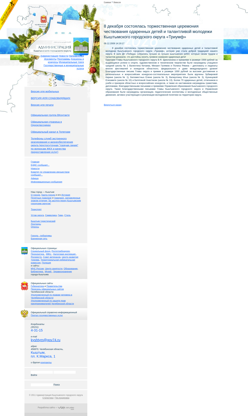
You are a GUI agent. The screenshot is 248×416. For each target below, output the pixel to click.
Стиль (67, 215)
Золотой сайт (9, 15)
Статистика (48, 398)
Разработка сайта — (56, 407)
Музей (48, 271)
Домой (53, 28)
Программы (63, 59)
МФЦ (49, 254)
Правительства (54, 286)
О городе (35, 195)
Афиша (34, 178)
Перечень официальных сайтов (47, 289)
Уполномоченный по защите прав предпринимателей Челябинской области (52, 302)
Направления (76, 56)
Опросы (35, 227)
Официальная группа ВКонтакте (50, 115)
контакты (46, 362)
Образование (71, 268)
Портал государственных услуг (47, 315)
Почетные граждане (41, 198)
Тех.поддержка (62, 398)
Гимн (60, 215)
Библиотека (37, 271)
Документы (50, 59)
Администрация (49, 56)
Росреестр (36, 257)
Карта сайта (67, 28)
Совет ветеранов (51, 257)
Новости (63, 56)
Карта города (48, 195)
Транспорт (36, 209)
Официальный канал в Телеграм (50, 131)
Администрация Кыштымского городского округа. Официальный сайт (57, 42)
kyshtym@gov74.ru (45, 340)
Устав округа (37, 215)
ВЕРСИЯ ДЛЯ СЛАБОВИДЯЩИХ (50, 98)
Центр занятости (53, 268)
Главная (107, 2)
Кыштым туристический (43, 221)
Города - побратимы (41, 235)
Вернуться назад (112, 105)
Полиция (46, 262)
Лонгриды (36, 224)
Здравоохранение (62, 271)
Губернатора (37, 286)
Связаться (60, 28)
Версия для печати (42, 104)
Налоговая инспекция (64, 254)
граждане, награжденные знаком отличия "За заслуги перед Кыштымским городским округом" (56, 201)
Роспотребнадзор (60, 251)
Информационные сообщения (46, 181)
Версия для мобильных (45, 91)
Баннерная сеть (39, 238)
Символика (51, 215)
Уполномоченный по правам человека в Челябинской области (51, 296)
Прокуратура (38, 254)
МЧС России (37, 268)
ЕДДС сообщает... (40, 165)
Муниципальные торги (71, 62)
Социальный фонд (40, 251)
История (65, 195)
